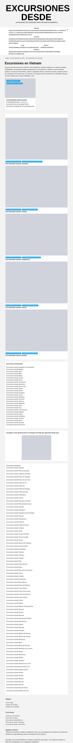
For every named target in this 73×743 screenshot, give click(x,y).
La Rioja (60, 32)
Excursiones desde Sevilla (14, 390)
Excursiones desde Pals (13, 561)
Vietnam (36, 47)
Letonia (26, 41)
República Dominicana (16, 54)
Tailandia (30, 47)
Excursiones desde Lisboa (14, 395)
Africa (46, 45)
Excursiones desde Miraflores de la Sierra (19, 648)
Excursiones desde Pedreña (15, 507)
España (36, 28)
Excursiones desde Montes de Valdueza (18, 543)
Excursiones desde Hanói (16, 100)
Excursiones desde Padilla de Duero (17, 525)
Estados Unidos (44, 51)
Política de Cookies (12, 704)
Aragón (18, 30)
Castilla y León (14, 32)
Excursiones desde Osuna (14, 573)
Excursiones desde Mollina (14, 657)
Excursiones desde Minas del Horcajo (18, 645)
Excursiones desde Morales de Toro (17, 690)
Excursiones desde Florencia (15, 399)
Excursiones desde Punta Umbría (16, 597)
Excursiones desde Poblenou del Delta (18, 474)
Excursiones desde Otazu (14, 567)
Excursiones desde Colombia (15, 722)
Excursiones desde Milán (14, 373)
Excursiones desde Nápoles (15, 412)
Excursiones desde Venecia (15, 418)
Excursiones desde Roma (14, 380)
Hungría (11, 41)
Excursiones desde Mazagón (15, 630)
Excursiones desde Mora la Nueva (17, 687)
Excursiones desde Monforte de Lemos (18, 663)
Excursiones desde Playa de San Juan (18, 480)
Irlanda (17, 41)
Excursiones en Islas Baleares (32, 161)
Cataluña (23, 32)
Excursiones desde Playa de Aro (16, 483)
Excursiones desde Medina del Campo (18, 636)
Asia (22, 45)
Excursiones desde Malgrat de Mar (17, 669)
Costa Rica (32, 51)
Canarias (42, 30)
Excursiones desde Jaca (13, 371)
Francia (55, 39)
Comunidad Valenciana (34, 32)
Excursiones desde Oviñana (15, 528)
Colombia (24, 51)
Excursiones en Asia (13, 81)
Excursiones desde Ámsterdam (16, 382)
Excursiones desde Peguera (16, 164)
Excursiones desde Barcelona (15, 384)
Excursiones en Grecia (30, 209)
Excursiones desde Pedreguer (15, 510)
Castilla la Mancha (59, 30)
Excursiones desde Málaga (14, 369)
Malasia (20, 47)
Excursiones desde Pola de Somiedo (17, 471)
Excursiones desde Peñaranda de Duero (19, 504)
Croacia (35, 39)
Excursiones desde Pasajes (15, 558)
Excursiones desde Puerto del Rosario (18, 594)
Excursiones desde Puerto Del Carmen (18, 591)
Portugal (53, 41)
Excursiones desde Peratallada (16, 549)
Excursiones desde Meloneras (15, 639)
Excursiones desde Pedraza (15, 552)
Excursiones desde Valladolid (15, 403)
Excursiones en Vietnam (14, 83)
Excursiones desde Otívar (14, 531)
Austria (18, 39)
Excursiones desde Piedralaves (16, 495)
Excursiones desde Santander (15, 416)
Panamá (57, 51)
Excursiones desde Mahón (14, 603)
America (36, 49)
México (52, 51)
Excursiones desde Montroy (15, 681)
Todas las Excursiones (13, 716)
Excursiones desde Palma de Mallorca (18, 585)
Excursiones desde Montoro (15, 678)
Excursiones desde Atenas (16, 211)
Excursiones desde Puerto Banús (16, 588)
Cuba (37, 51)
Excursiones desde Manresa (15, 615)
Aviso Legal (9, 702)
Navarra (22, 34)
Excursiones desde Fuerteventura (16, 410)
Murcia (16, 34)
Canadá (18, 51)
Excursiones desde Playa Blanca (16, 582)
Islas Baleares (33, 30)
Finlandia (49, 39)
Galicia (54, 32)
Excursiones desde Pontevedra (16, 579)
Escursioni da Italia (12, 718)
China (11, 47)
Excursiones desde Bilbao (14, 376)
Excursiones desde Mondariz (15, 660)
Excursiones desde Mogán (14, 651)
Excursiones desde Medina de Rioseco (18, 633)
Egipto (51, 47)
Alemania (12, 39)
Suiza (10, 43)
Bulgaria (29, 39)
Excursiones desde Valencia (15, 401)
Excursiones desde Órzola (14, 540)
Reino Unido (61, 41)
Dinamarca (42, 39)
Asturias (24, 30)
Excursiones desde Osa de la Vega (17, 537)
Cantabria (48, 30)
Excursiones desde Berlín (14, 420)
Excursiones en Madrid (30, 353)
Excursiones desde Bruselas (15, 422)
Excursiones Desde (38, 12)
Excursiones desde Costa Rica (15, 724)
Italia (22, 41)
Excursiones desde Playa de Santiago (18, 477)
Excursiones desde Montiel (14, 672)
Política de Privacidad (12, 707)
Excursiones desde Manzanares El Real (18, 618)
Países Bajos (40, 41)
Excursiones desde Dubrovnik (15, 424)
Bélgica (23, 39)
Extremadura (47, 32)
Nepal (24, 47)
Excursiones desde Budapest (15, 397)
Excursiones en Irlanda (30, 305)
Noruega (32, 41)
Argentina (12, 51)
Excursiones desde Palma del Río (16, 564)
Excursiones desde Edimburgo (17, 259)
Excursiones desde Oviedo (14, 378)
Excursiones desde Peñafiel (15, 576)
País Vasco (28, 34)
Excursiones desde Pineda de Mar (17, 492)
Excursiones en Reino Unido (31, 257)
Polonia (47, 41)
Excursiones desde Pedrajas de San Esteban (20, 513)
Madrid (11, 34)
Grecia (60, 39)
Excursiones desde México (14, 720)
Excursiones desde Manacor (15, 609)
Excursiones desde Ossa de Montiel (17, 534)
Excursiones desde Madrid (16, 355)
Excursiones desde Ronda (14, 600)
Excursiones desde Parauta (14, 516)
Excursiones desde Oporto (14, 388)
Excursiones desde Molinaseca (16, 654)
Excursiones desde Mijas (14, 642)
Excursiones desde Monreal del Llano (18, 666)
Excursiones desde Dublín (16, 307)
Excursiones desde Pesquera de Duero (18, 501)
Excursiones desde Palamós (15, 522)
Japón (15, 47)
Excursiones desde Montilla (14, 675)
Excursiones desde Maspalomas (16, 621)
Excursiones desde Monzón (15, 684)
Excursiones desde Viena (14, 405)
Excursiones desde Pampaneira (16, 519)
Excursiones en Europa (13, 209)
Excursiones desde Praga (14, 414)
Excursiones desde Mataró (14, 624)
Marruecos (45, 47)
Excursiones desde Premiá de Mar (17, 546)
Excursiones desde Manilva (14, 612)
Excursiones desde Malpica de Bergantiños (19, 606)
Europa (36, 37)
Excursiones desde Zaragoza (15, 393)
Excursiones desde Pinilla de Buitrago (18, 489)
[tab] (6, 116)
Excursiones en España (13, 161)
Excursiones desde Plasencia (15, 486)
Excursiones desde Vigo (13, 407)
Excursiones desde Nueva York (16, 386)
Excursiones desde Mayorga (15, 627)
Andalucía (12, 30)
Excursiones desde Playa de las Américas (19, 570)
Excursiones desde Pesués (14, 498)
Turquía (15, 43)
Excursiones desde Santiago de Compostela (20, 367)
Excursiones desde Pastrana (15, 555)
